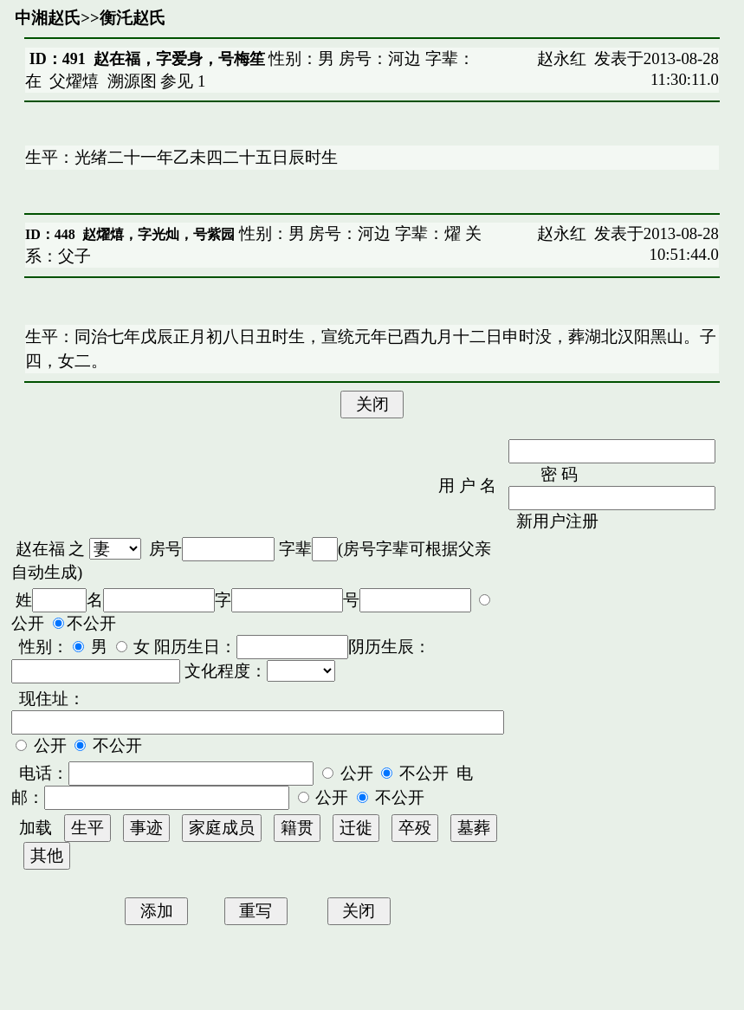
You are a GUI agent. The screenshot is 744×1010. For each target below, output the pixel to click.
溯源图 (132, 81)
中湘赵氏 (48, 18)
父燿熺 (74, 81)
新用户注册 (557, 521)
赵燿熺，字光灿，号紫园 (158, 234)
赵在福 (40, 549)
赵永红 (561, 58)
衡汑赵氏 (132, 18)
